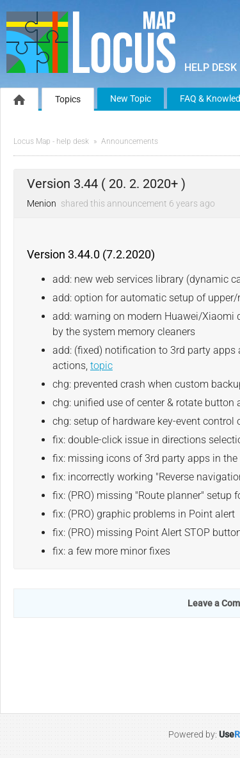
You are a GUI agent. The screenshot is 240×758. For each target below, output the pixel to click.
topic (101, 365)
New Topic (130, 98)
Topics (68, 99)
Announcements (129, 141)
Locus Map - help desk (51, 141)
